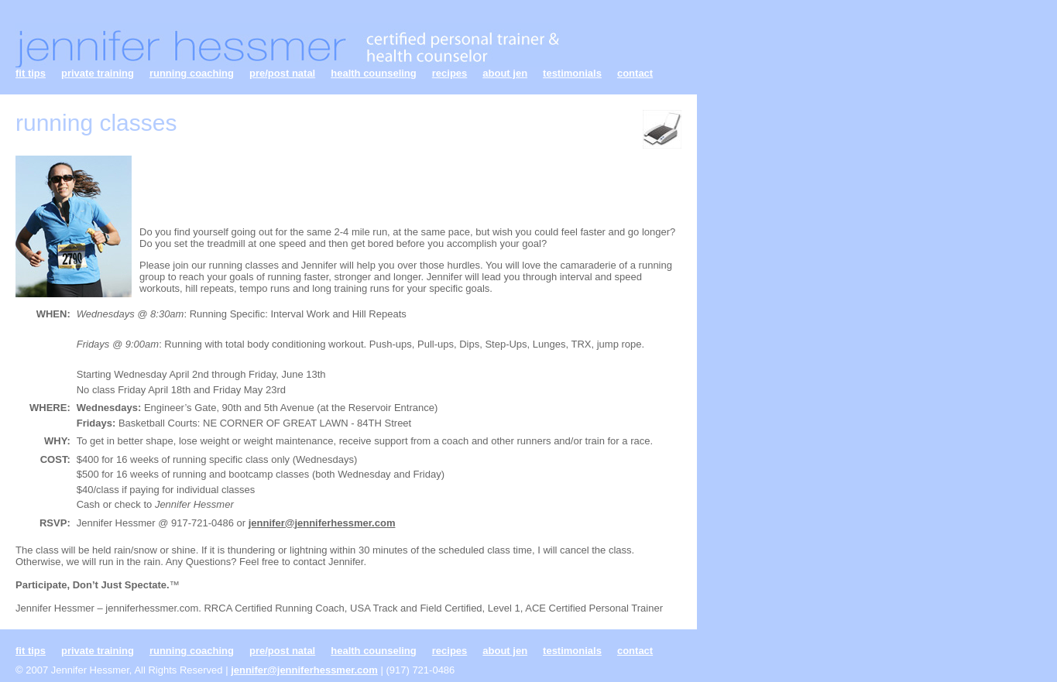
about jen (504, 73)
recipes (450, 73)
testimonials (572, 73)
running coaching (191, 73)
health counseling (374, 73)
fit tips (30, 73)
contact (635, 73)
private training (97, 73)
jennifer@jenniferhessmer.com (322, 523)
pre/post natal (282, 73)
